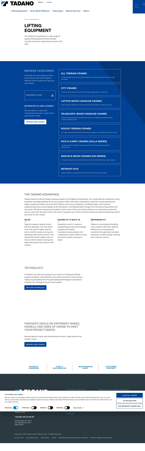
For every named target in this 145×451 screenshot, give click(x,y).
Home (26, 27)
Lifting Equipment (19, 11)
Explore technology (35, 295)
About (86, 11)
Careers (70, 422)
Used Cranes (72, 412)
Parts (68, 402)
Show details (77, 447)
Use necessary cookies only (129, 445)
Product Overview (34, 375)
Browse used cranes (35, 130)
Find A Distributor (59, 375)
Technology (58, 11)
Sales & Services (73, 11)
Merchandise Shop (86, 375)
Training (70, 417)
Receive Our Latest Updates (113, 397)
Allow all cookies (129, 435)
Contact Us (104, 409)
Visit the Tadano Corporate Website (113, 414)
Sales (68, 407)
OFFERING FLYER (34, 103)
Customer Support (111, 375)
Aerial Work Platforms (39, 11)
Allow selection (129, 440)
